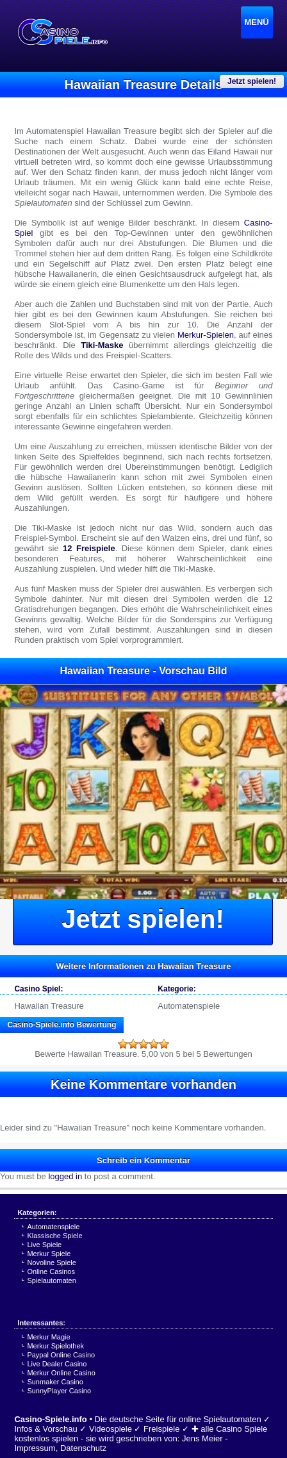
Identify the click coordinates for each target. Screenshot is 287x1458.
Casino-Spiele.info (50, 1419)
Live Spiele (44, 1244)
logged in (65, 1176)
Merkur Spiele (48, 1253)
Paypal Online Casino (61, 1355)
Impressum (34, 1448)
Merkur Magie (48, 1337)
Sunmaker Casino (55, 1382)
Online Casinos (51, 1271)
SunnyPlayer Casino (59, 1391)
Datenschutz (83, 1448)
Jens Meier (202, 1438)
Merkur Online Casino (61, 1373)
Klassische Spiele (54, 1235)
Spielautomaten (51, 1280)
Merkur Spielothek (55, 1346)
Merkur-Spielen (205, 335)
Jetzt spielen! (143, 919)
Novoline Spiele (51, 1262)
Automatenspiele (189, 1006)
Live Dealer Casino (56, 1364)
